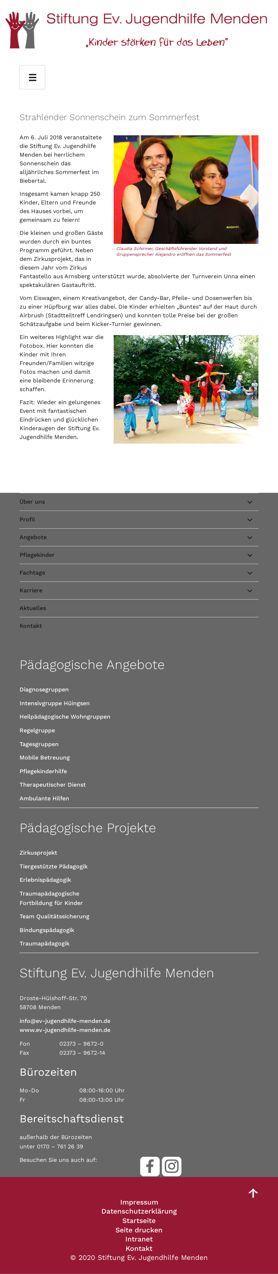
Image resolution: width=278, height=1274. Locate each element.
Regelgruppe (37, 730)
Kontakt (31, 625)
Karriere (31, 590)
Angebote (33, 537)
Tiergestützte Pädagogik (54, 866)
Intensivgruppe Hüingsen (55, 703)
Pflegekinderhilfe (43, 771)
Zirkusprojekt (38, 852)
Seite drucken (139, 1230)
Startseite (139, 1220)
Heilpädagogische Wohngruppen (65, 716)
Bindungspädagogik (47, 930)
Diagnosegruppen (44, 689)
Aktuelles (33, 608)
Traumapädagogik (45, 943)
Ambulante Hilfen (44, 798)
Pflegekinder (37, 554)
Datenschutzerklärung (139, 1211)
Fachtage (32, 572)
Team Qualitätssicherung (54, 916)
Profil (27, 519)
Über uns (32, 501)
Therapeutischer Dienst (53, 784)
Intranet (139, 1239)
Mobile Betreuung (45, 757)
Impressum (139, 1202)
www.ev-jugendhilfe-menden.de (65, 1030)
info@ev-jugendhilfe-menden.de (65, 1020)
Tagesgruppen (39, 744)
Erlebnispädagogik (45, 879)
